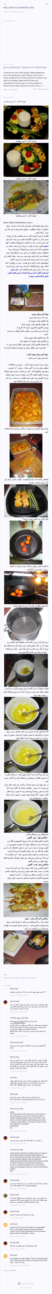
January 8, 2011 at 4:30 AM (18, 1174)
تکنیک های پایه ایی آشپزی (27, 977)
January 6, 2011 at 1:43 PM (18, 1131)
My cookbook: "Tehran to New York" (25, 67)
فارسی (20, 12)
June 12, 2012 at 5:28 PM (17, 1236)
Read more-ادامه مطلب (41, 89)
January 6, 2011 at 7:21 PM (18, 1143)
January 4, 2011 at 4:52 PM (18, 1071)
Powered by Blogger (26, 1283)
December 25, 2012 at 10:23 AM (20, 1265)
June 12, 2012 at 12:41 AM (17, 1205)
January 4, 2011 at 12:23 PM (18, 1036)
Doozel (13, 1001)
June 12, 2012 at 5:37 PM (17, 1249)
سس (35, 977)
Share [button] (5, 89)
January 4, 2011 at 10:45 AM (18, 995)
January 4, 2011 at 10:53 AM (18, 1012)
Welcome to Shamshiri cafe (18, 8)
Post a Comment (9, 1270)
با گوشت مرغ (15, 977)
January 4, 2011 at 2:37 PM (18, 1051)
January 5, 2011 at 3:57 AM (18, 1102)
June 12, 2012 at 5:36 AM (17, 1218)
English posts (10, 12)
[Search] (47, 3)
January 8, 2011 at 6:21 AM (18, 1188)
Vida (11, 1255)
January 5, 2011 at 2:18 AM (18, 1088)
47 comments (13, 89)
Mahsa (12, 1195)
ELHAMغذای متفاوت (17, 1018)
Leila (12, 1224)
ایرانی (9, 977)
